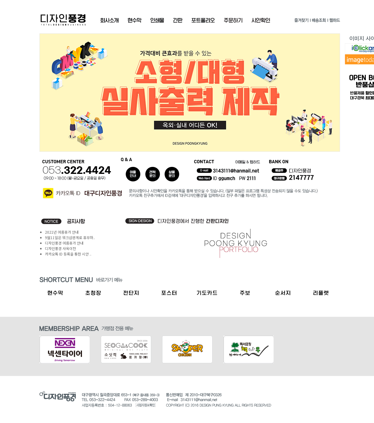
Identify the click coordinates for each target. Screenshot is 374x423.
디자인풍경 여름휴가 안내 (64, 242)
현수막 (134, 20)
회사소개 (109, 20)
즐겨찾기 (301, 21)
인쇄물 (157, 20)
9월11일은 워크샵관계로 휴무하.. (70, 237)
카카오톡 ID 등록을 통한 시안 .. (68, 253)
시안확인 (260, 20)
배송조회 (319, 21)
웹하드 (334, 21)
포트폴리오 (203, 20)
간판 (177, 20)
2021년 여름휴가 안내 (62, 232)
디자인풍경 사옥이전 (60, 248)
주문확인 (233, 20)
